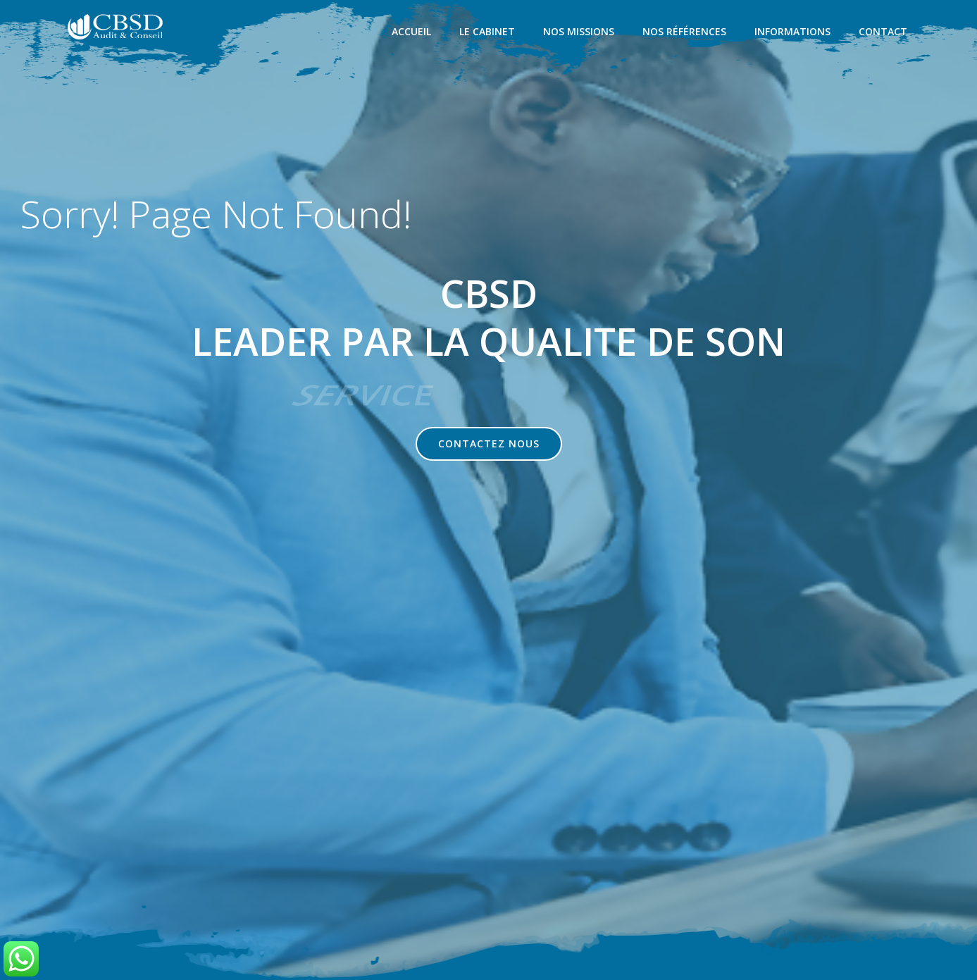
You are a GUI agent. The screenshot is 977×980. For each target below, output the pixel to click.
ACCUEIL (413, 32)
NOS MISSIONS (580, 32)
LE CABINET (488, 32)
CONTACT (884, 32)
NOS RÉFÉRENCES (686, 32)
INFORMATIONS (794, 32)
